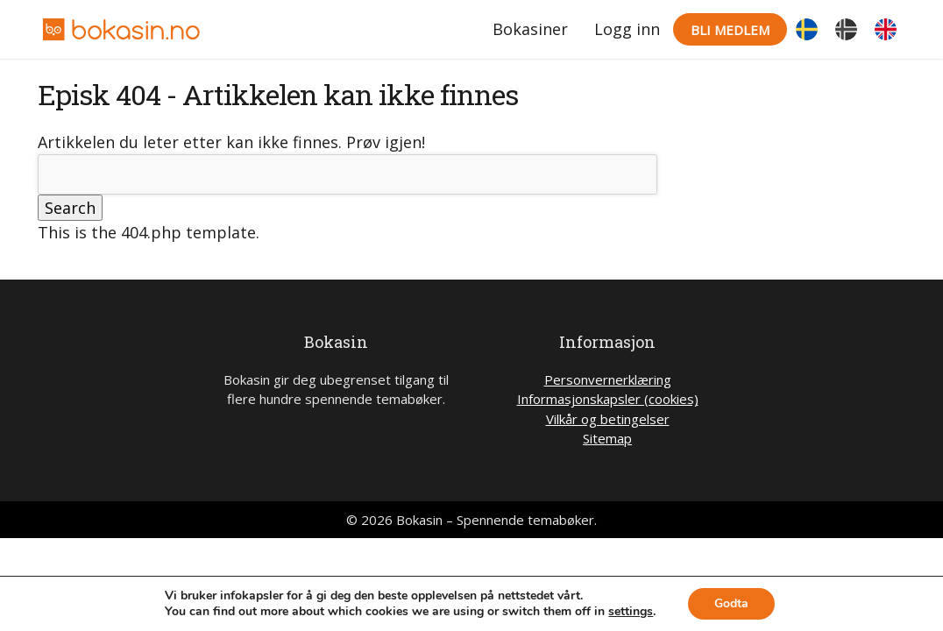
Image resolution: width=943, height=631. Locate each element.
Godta (731, 603)
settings (630, 612)
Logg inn (627, 28)
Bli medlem (730, 30)
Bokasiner (530, 28)
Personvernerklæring (607, 379)
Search (70, 207)
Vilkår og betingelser (608, 419)
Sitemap (607, 438)
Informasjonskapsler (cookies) (607, 399)
